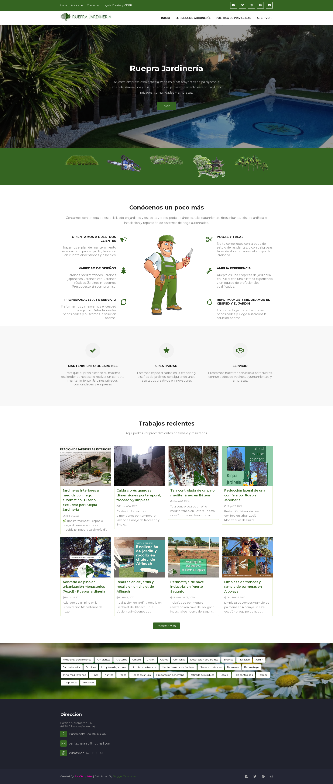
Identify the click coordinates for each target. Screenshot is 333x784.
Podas (122, 674)
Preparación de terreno (170, 674)
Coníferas (179, 659)
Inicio (63, 5)
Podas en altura (141, 674)
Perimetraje (251, 667)
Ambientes (103, 659)
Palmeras (233, 667)
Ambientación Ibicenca (77, 659)
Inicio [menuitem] (165, 18)
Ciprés (164, 659)
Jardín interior (71, 667)
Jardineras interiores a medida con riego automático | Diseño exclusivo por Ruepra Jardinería (81, 499)
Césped (136, 659)
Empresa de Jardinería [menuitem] (192, 18)
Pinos (95, 674)
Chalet (151, 659)
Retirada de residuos (202, 674)
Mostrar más (166, 626)
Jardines (91, 667)
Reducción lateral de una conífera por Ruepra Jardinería (244, 495)
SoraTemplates (84, 776)
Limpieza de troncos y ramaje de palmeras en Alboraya (243, 586)
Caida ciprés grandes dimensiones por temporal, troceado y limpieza (139, 495)
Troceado (88, 682)
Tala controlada (243, 674)
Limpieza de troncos (144, 667)
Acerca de (77, 5)
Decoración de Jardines (204, 659)
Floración (244, 659)
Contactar (93, 5)
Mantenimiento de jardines (178, 667)
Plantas (108, 674)
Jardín (259, 659)
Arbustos (121, 659)
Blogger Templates (124, 776)
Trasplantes (70, 682)
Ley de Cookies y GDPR (118, 5)
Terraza (263, 674)
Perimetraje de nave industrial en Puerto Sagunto (187, 586)
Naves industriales (211, 667)
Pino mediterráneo (74, 674)
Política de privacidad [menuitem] (233, 18)
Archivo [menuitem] (263, 18)
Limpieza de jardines (113, 667)
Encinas (228, 659)
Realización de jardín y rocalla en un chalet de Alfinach (135, 586)
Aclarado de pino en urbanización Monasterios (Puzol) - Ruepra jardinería (84, 586)
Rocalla (224, 674)
